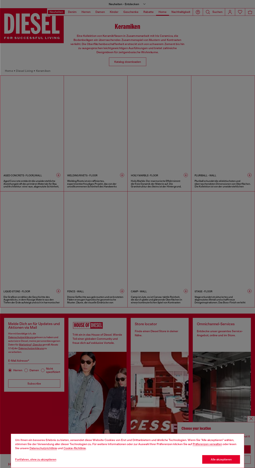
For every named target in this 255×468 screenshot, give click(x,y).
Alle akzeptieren (221, 459)
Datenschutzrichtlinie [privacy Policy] (43, 448)
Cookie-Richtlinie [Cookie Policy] (74, 448)
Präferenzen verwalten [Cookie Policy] (207, 444)
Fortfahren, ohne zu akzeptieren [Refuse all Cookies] (35, 459)
